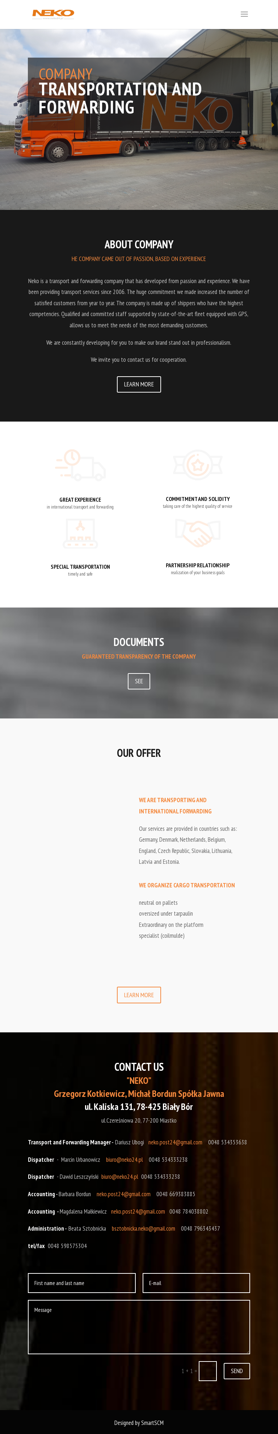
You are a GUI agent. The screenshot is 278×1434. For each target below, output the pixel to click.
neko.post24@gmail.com (175, 1142)
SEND (237, 1371)
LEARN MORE (139, 384)
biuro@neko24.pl (124, 1160)
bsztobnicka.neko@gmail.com (143, 1228)
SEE (139, 681)
